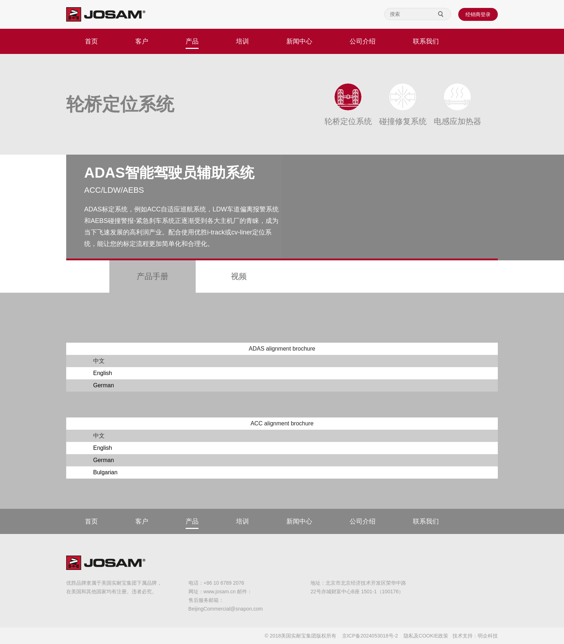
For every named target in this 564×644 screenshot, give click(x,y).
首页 (91, 41)
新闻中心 (299, 41)
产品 (192, 41)
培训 (242, 41)
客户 (141, 41)
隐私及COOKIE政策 (426, 636)
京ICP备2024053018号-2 (370, 636)
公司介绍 (363, 41)
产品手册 (152, 276)
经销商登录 (478, 14)
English (102, 373)
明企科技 (488, 636)
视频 (239, 276)
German (103, 385)
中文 (99, 361)
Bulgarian (105, 472)
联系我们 (426, 41)
